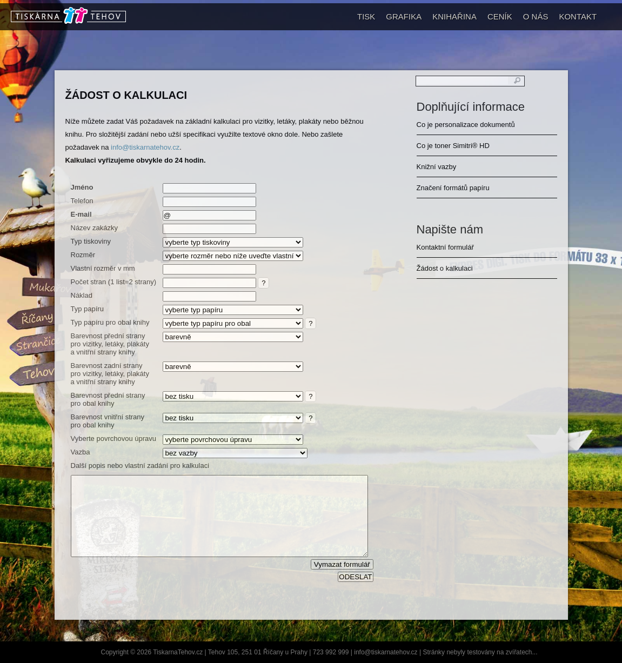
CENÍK (499, 16)
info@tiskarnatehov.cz (145, 147)
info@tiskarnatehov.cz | (388, 652)
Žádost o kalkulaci (126, 95)
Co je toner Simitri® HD (453, 146)
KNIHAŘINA (454, 16)
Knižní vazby (437, 167)
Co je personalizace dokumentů (466, 124)
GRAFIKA (404, 16)
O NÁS (536, 16)
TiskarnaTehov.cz (178, 652)
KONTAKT (578, 16)
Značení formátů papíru (453, 188)
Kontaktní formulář (445, 247)
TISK (366, 16)
